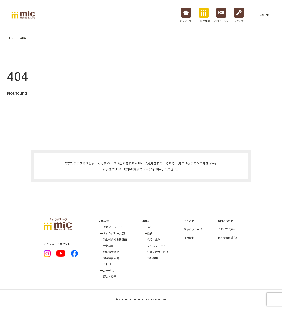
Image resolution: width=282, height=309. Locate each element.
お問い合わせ (225, 221)
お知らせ (189, 221)
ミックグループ (193, 229)
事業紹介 (147, 221)
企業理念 (103, 221)
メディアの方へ (226, 229)
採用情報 (189, 238)
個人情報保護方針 (228, 238)
